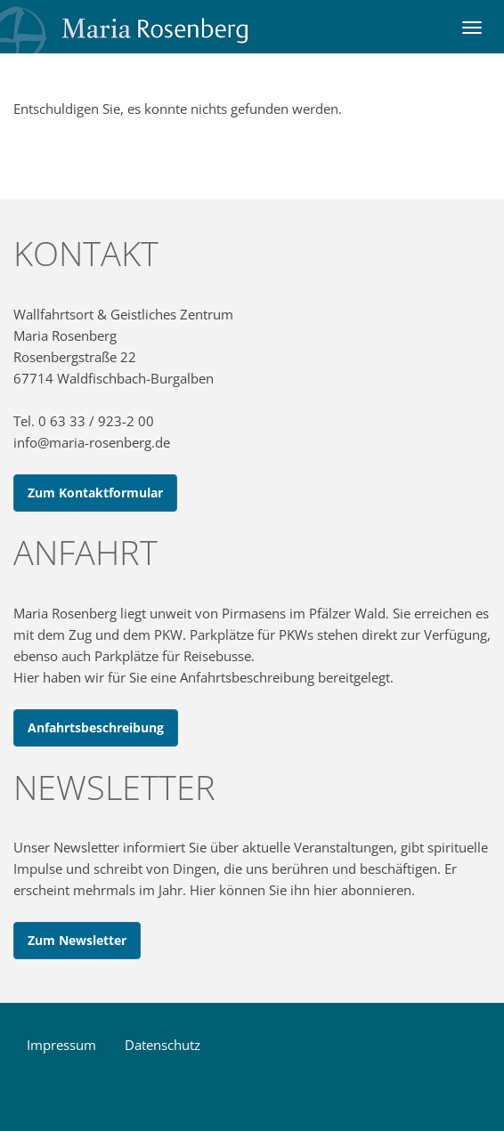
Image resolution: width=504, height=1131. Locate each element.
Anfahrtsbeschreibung (96, 727)
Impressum (61, 1045)
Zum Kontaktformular (95, 492)
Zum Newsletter (77, 940)
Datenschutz (162, 1045)
